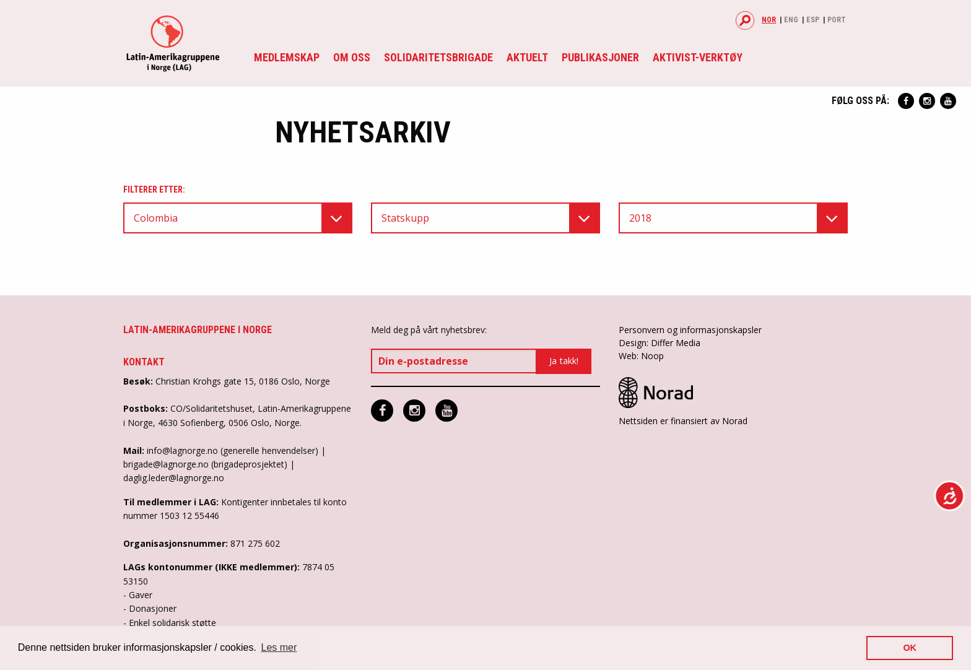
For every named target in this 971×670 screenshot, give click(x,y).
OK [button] (910, 648)
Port (836, 19)
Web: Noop (641, 356)
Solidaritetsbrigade (438, 57)
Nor (769, 19)
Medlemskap (287, 57)
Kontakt (144, 362)
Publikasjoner (600, 57)
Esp (812, 19)
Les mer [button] (279, 647)
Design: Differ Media (659, 343)
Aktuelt (527, 57)
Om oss (351, 57)
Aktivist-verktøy (697, 57)
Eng (791, 19)
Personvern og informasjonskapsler (690, 330)
